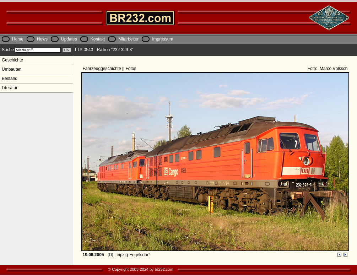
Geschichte (12, 60)
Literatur (9, 87)
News (42, 39)
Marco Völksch (332, 68)
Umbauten (11, 69)
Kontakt (98, 39)
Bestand (9, 78)
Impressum (162, 39)
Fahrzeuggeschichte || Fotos (110, 68)
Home (17, 39)
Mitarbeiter (128, 39)
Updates (69, 39)
